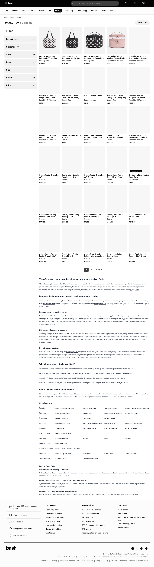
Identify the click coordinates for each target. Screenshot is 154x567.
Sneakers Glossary (85, 561)
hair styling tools (100, 304)
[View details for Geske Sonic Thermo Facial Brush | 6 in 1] (49, 238)
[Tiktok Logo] (141, 549)
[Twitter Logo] (137, 549)
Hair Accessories (131, 428)
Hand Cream (108, 453)
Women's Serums (110, 408)
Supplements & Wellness (113, 413)
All (7, 10)
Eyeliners (86, 438)
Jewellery (69, 10)
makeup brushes (49, 304)
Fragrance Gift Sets (62, 418)
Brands (94, 10)
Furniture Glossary (119, 561)
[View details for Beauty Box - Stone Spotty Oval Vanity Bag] (94, 40)
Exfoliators (87, 453)
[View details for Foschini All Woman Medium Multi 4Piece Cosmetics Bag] (139, 120)
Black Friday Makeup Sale (64, 408)
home (137, 290)
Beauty (58, 10)
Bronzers (128, 438)
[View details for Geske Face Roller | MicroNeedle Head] (49, 199)
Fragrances (87, 418)
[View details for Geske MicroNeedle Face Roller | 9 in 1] (72, 159)
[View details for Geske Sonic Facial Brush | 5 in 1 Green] (139, 238)
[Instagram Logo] (132, 549)
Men (24, 10)
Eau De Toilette (109, 418)
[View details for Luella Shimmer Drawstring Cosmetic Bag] (117, 120)
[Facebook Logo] (146, 549)
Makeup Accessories (90, 459)
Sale (111, 10)
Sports (32, 10)
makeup (123, 284)
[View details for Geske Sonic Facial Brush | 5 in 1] (117, 199)
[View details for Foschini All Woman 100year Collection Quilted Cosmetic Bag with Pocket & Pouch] (139, 80)
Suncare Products (131, 453)
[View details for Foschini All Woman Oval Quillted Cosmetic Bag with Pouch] (139, 40)
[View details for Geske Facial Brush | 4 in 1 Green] (94, 159)
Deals (103, 10)
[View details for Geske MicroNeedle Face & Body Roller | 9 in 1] (94, 199)
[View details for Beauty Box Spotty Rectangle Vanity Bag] (49, 40)
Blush (106, 438)
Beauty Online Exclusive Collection (67, 448)
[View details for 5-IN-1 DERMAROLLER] (94, 80)
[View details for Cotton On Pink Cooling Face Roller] (139, 159)
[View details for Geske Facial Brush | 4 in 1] (49, 159)
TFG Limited (43, 561)
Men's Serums (109, 423)
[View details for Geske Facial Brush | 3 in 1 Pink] (72, 120)
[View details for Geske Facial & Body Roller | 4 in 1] (72, 199)
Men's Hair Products (62, 423)
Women (15, 10)
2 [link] (90, 270)
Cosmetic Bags (60, 459)
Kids (49, 10)
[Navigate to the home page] (11, 3)
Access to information (138, 561)
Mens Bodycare (61, 443)
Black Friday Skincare (63, 453)
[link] (99, 270)
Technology (82, 10)
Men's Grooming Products (134, 423)
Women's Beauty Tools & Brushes (137, 408)
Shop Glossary (102, 561)
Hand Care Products (62, 413)
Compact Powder (61, 438)
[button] (126, 3)
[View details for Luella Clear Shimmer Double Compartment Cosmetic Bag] (94, 120)
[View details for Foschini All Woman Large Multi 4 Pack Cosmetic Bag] (49, 80)
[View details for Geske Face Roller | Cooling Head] (117, 238)
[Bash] (5, 17)
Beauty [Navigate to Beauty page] (12, 17)
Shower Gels (87, 413)
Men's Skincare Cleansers (92, 423)
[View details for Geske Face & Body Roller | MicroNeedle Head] (94, 238)
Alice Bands (59, 428)
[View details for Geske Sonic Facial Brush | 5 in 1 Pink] (117, 159)
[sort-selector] (142, 22)
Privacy (54, 561)
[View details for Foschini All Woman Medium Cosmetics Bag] (117, 40)
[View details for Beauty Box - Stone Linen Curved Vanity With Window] (72, 80)
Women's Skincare (89, 408)
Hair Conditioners (110, 428)
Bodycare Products (131, 413)
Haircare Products (89, 428)
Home (41, 10)
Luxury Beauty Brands (63, 433)
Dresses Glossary (67, 561)
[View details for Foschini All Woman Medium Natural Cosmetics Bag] (49, 120)
